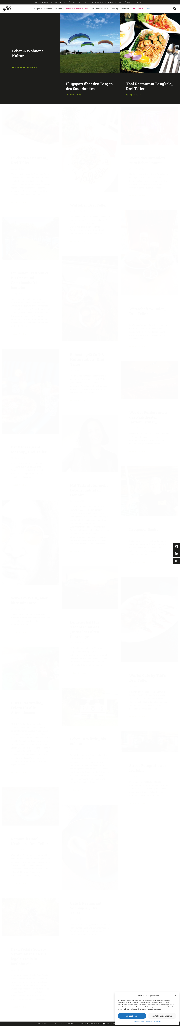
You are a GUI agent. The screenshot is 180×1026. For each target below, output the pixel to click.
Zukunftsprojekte (100, 8)
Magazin (38, 8)
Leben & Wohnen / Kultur (78, 8)
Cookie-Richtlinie (138, 1021)
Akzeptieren (132, 1016)
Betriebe (48, 8)
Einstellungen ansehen (161, 1016)
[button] (175, 995)
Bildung (114, 8)
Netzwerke (126, 8)
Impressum (157, 1021)
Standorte (59, 8)
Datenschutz (149, 1021)
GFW (148, 8)
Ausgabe (138, 9)
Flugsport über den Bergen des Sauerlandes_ (89, 86)
